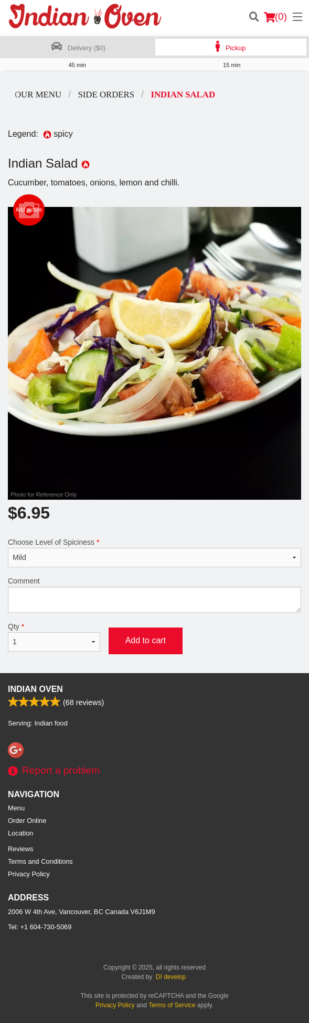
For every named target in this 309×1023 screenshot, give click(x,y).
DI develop (171, 977)
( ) (275, 17)
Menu (16, 808)
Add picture (29, 210)
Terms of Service (171, 1005)
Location (20, 833)
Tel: (39, 927)
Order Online (27, 820)
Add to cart (145, 640)
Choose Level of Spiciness (154, 552)
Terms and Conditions (40, 861)
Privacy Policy (29, 874)
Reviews (20, 849)
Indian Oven (35, 689)
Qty (54, 637)
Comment (154, 595)
